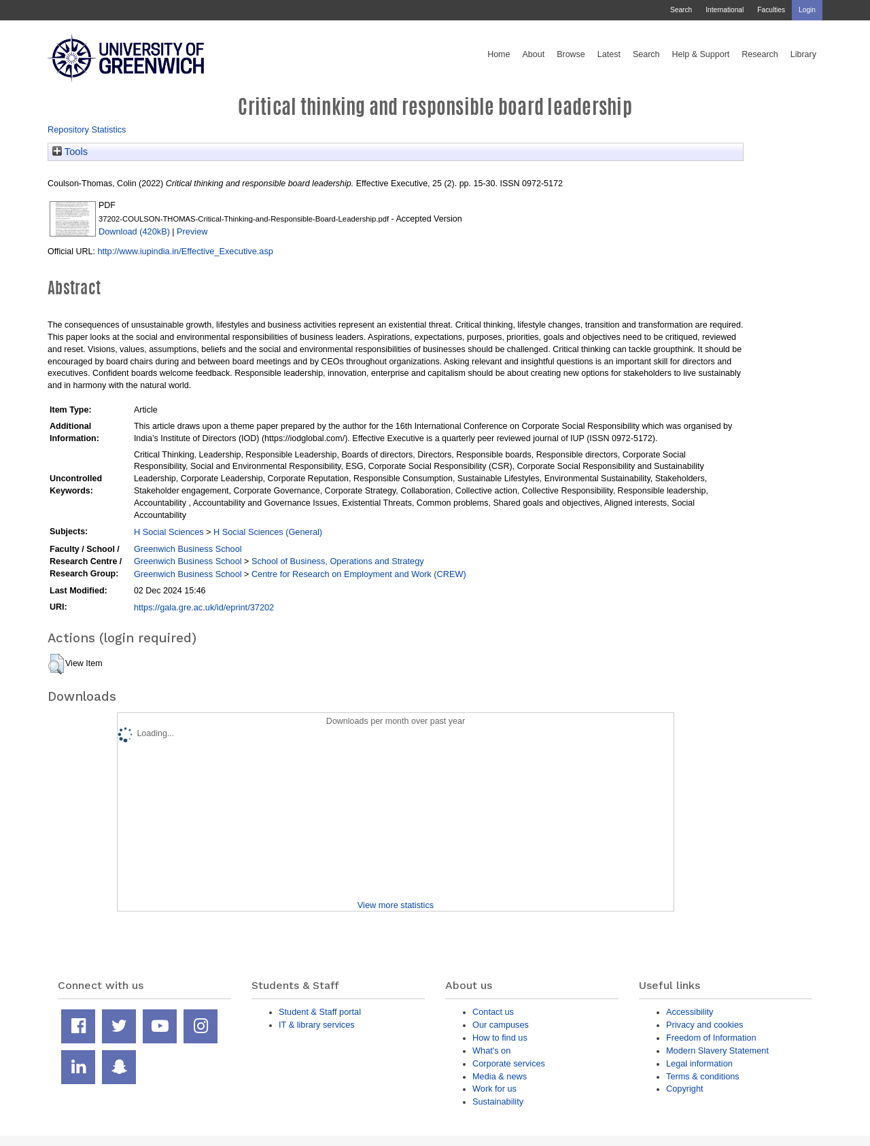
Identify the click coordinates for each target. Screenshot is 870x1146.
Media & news (499, 1076)
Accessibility (689, 1012)
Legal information (699, 1063)
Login (807, 10)
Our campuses (500, 1025)
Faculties (771, 10)
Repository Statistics (87, 129)
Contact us (493, 1012)
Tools (70, 151)
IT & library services (317, 1025)
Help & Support (701, 54)
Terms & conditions (703, 1076)
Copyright (684, 1088)
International (725, 10)
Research (760, 54)
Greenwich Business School (188, 549)
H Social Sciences (169, 532)
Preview (192, 231)
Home (498, 54)
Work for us (494, 1088)
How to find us (499, 1037)
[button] (56, 664)
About (533, 54)
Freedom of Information (711, 1037)
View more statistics (396, 905)
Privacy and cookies (704, 1025)
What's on (491, 1050)
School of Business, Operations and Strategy (337, 561)
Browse (571, 54)
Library (803, 54)
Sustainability (497, 1101)
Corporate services (508, 1063)
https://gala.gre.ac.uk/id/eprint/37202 (204, 607)
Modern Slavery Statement (717, 1050)
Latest (609, 54)
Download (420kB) (134, 231)
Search (681, 10)
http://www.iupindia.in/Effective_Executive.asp (185, 251)
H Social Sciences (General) (267, 532)
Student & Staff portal (320, 1012)
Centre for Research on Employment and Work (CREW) (358, 574)
